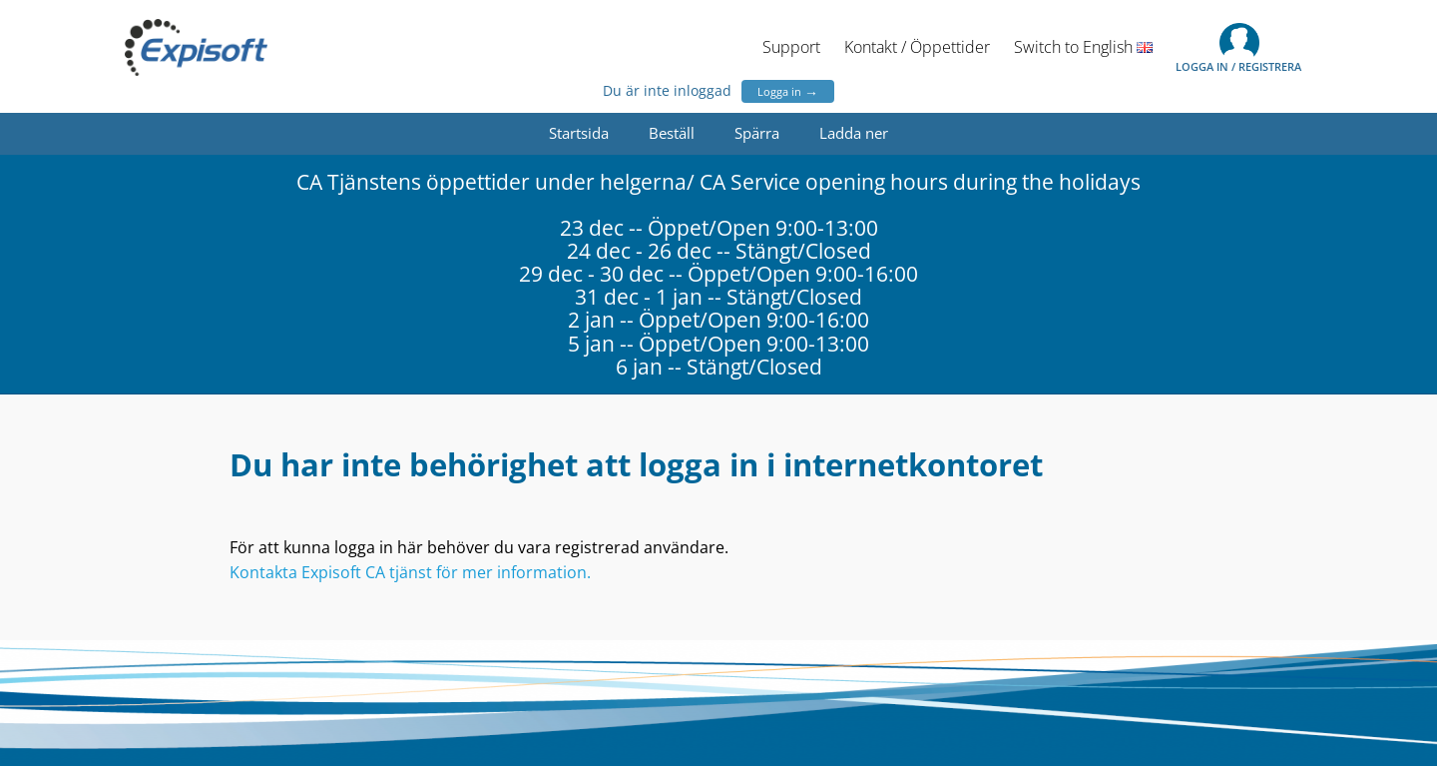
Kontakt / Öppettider (917, 47)
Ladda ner (853, 133)
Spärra (756, 133)
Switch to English (1083, 47)
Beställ (672, 133)
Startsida (579, 133)
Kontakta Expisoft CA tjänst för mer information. (410, 572)
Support (791, 47)
